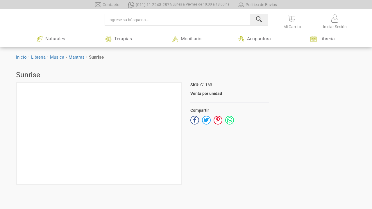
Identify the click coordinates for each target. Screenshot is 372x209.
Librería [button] (322, 39)
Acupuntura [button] (254, 39)
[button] (292, 20)
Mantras (77, 57)
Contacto (107, 4)
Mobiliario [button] (186, 39)
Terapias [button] (118, 39)
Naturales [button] (50, 39)
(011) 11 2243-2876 (178, 4)
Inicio (21, 57)
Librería (38, 57)
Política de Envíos (257, 4)
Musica (57, 57)
